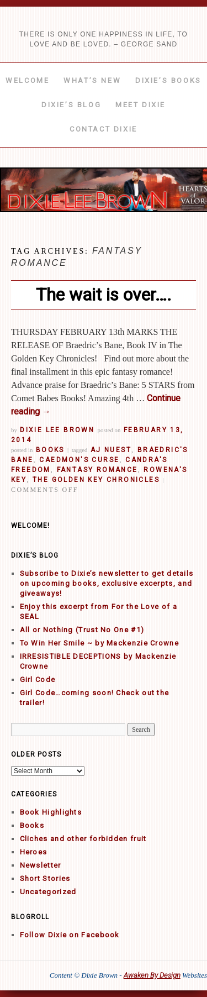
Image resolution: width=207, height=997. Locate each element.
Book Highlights (51, 812)
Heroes (33, 852)
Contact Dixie (103, 129)
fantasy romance (97, 470)
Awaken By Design (152, 975)
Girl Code (38, 679)
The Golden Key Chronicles (96, 480)
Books (50, 450)
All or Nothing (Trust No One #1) (82, 630)
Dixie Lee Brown (57, 430)
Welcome (27, 80)
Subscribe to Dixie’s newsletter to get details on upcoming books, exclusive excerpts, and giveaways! (107, 583)
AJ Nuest (111, 450)
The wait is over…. (104, 294)
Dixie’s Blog (71, 105)
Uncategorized (48, 892)
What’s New (92, 80)
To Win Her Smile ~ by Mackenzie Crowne (99, 643)
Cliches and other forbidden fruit (83, 839)
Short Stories (45, 878)
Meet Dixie (140, 105)
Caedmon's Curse (79, 460)
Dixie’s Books (168, 80)
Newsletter (40, 865)
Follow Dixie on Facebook (70, 935)
